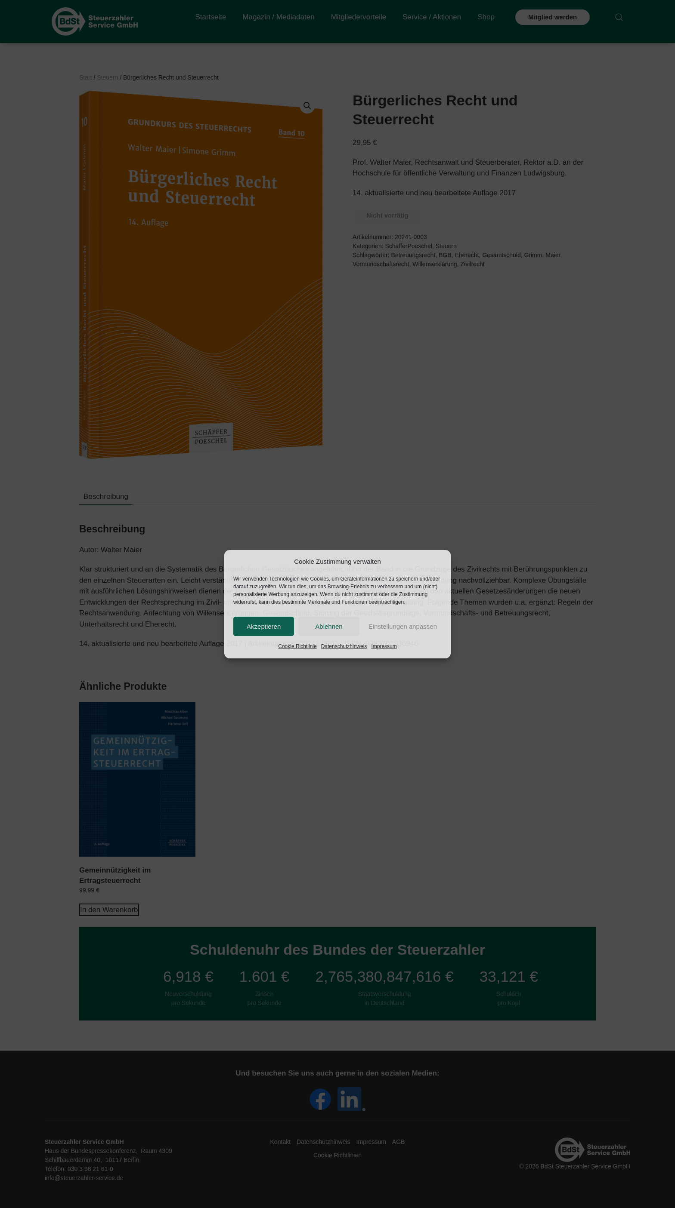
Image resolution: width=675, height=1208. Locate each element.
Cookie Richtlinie (297, 646)
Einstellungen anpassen (402, 626)
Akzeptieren (264, 626)
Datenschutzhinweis (344, 646)
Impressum (383, 646)
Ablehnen (328, 626)
